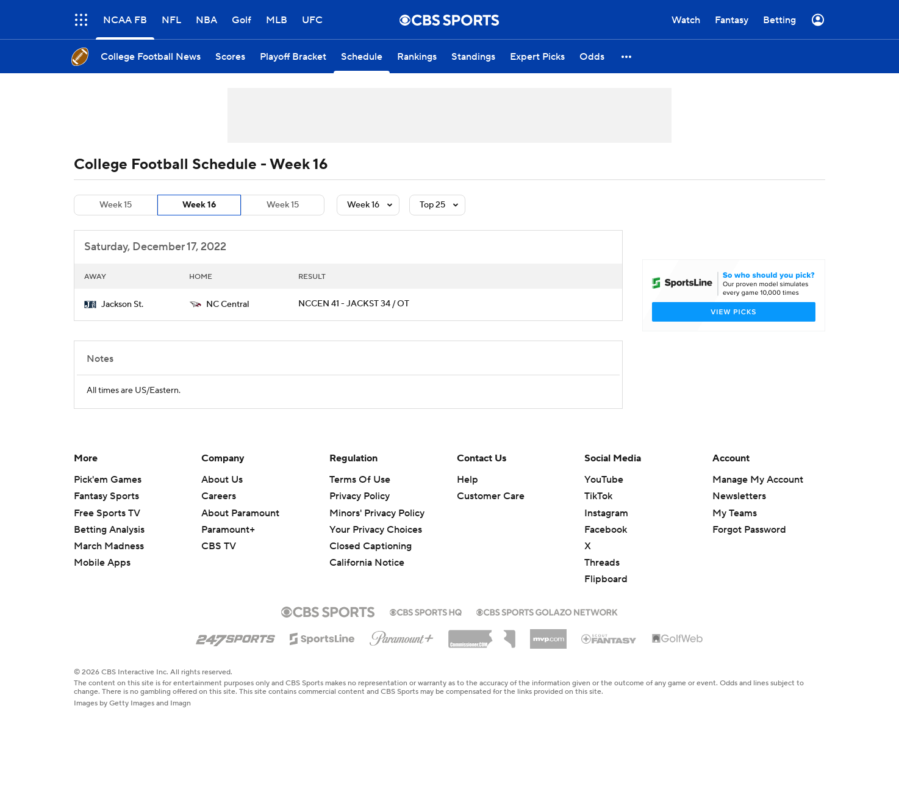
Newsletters (739, 496)
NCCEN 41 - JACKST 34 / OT (353, 303)
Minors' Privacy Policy (376, 513)
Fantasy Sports (106, 496)
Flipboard (606, 579)
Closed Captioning (370, 546)
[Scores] (230, 56)
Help (467, 480)
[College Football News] (150, 56)
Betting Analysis (109, 530)
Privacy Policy (359, 496)
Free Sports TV (107, 513)
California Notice (366, 563)
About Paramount (240, 513)
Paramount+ (228, 530)
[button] (627, 56)
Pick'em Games (107, 480)
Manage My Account (757, 480)
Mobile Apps (102, 563)
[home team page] (90, 304)
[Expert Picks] (537, 56)
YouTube (603, 480)
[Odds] (592, 56)
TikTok (598, 496)
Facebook (605, 530)
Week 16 (199, 205)
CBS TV (218, 546)
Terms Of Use (359, 480)
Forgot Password (749, 530)
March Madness (109, 546)
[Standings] (473, 56)
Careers (218, 496)
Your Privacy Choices (375, 530)
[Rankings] (417, 56)
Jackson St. (122, 304)
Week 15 (115, 205)
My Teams (734, 513)
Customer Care (491, 496)
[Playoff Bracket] (293, 56)
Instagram (606, 513)
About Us (222, 480)
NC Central (227, 304)
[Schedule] (362, 56)
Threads (602, 563)
